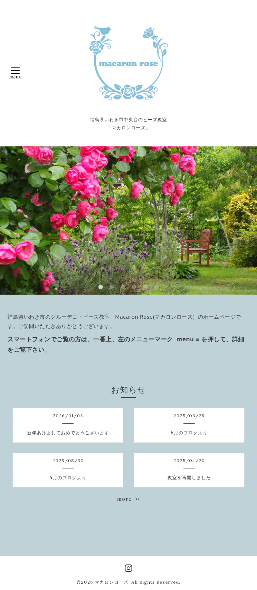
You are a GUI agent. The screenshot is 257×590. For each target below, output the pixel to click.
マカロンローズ (111, 582)
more (128, 498)
